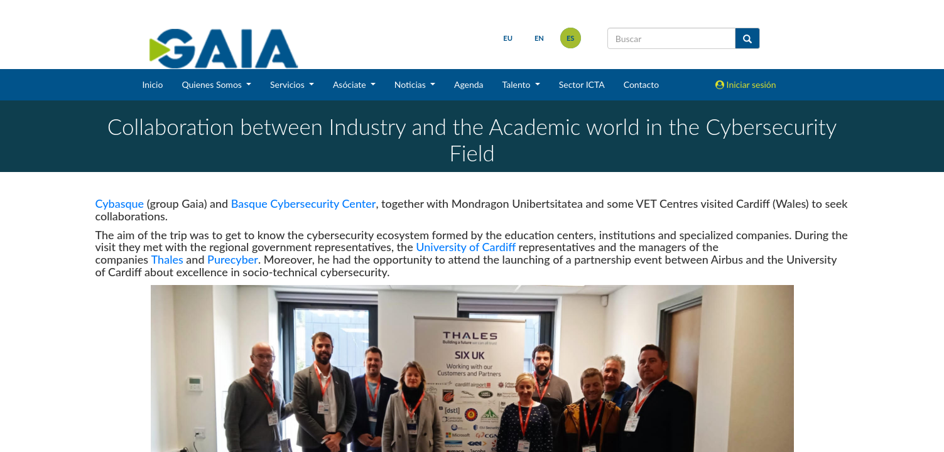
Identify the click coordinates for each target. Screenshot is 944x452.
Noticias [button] (411, 84)
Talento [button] (517, 84)
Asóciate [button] (350, 84)
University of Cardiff (466, 247)
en (539, 38)
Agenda (469, 84)
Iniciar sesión (745, 84)
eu (508, 38)
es (571, 38)
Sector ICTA (582, 84)
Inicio (152, 84)
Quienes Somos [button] (213, 84)
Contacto (641, 84)
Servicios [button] (288, 84)
